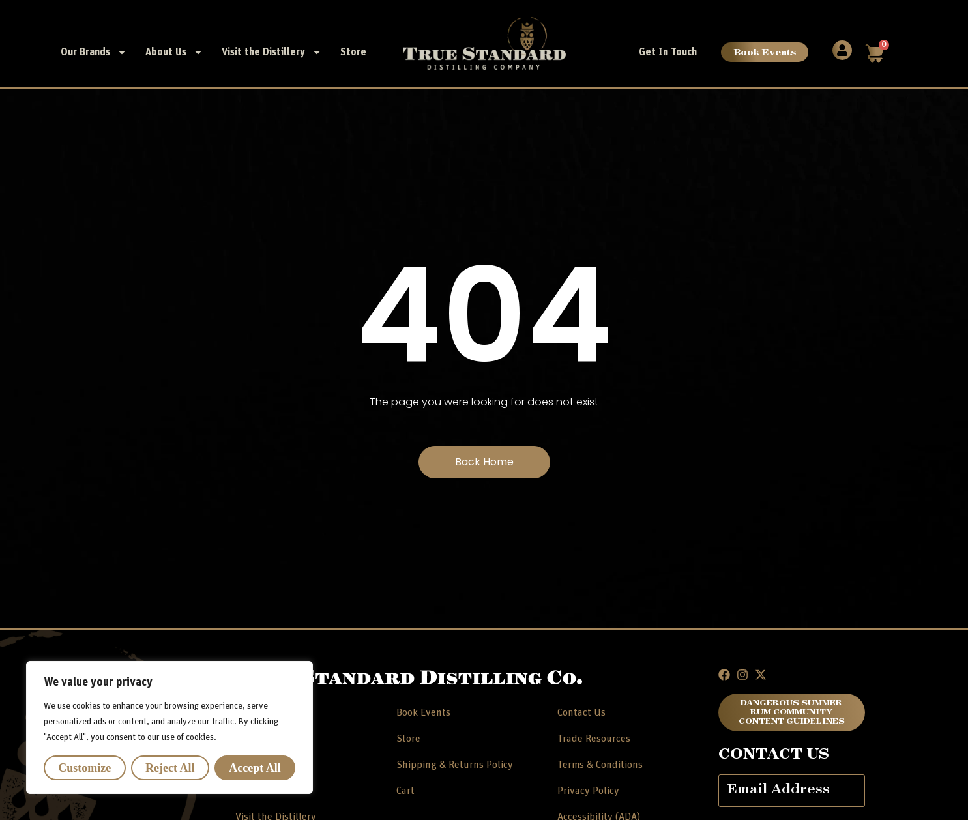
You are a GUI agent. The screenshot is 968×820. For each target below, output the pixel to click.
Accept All (254, 767)
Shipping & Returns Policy (454, 764)
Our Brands (94, 52)
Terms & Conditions (600, 764)
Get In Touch (668, 52)
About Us (174, 52)
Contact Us (581, 712)
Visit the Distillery (272, 52)
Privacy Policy (588, 790)
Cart (405, 790)
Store (353, 52)
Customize (84, 767)
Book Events (764, 52)
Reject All (169, 767)
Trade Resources (593, 738)
